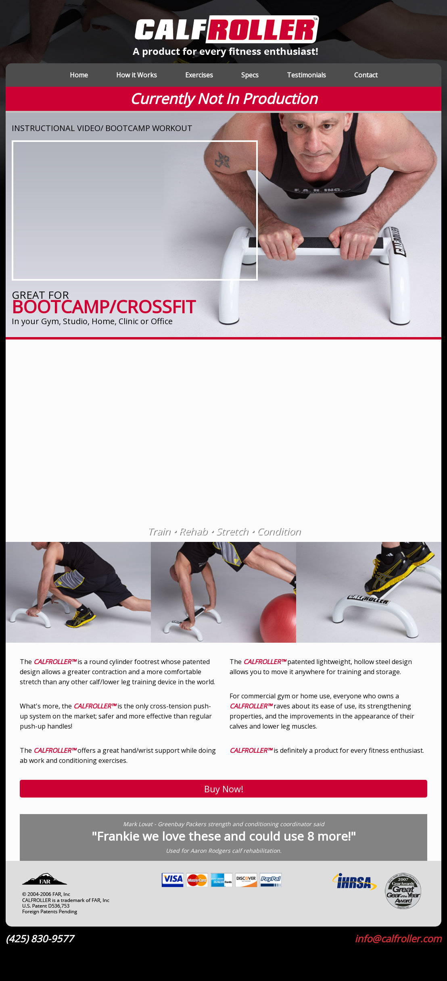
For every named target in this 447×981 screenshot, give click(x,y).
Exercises (199, 75)
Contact (366, 75)
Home (79, 75)
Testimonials (306, 75)
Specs (250, 75)
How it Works (136, 75)
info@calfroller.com (398, 939)
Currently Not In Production (223, 98)
